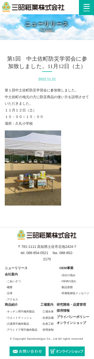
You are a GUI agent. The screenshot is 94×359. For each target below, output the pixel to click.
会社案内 (11, 274)
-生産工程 (48, 323)
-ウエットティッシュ (19, 317)
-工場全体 (48, 311)
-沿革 (9, 293)
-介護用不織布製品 (17, 323)
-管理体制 (48, 329)
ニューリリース (16, 268)
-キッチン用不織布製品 (20, 311)
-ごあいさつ (13, 281)
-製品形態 (67, 287)
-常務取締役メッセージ (75, 293)
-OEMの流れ (68, 281)
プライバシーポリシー (73, 317)
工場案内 (46, 304)
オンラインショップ (71, 323)
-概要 (9, 287)
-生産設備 (48, 317)
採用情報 (63, 310)
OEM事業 (66, 268)
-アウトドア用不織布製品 (21, 329)
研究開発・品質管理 (71, 304)
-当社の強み (68, 275)
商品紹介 (11, 304)
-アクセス (12, 299)
